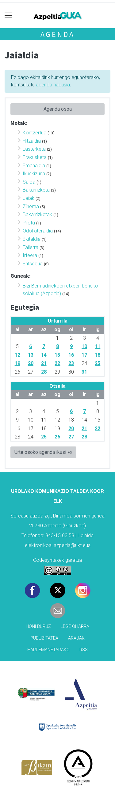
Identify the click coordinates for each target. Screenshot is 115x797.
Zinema (31, 206)
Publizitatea (44, 638)
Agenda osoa (58, 109)
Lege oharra (75, 626)
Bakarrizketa (36, 190)
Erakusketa (35, 157)
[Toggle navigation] (8, 15)
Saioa (29, 182)
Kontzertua (34, 133)
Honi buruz (38, 626)
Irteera (30, 255)
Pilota (29, 223)
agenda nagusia (53, 85)
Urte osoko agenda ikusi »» (43, 452)
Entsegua (33, 264)
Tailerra (30, 247)
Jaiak (28, 198)
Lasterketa (34, 149)
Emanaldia (34, 166)
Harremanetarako (48, 649)
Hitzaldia (32, 141)
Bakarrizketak (37, 214)
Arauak (76, 638)
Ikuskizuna (34, 173)
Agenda (57, 34)
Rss (83, 649)
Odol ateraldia (38, 231)
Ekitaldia (31, 239)
